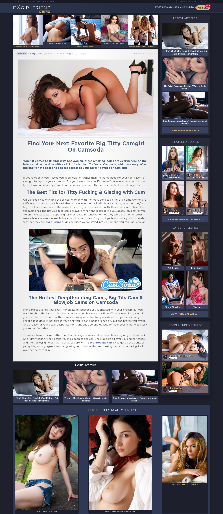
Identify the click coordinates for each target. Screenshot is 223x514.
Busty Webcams (201, 1)
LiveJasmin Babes (36, 1)
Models (186, 8)
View (185, 131)
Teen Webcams (183, 1)
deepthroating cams (101, 342)
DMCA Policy (179, 511)
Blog (172, 8)
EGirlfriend (37, 9)
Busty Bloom (54, 1)
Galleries (155, 8)
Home (139, 8)
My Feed (203, 8)
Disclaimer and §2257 (199, 511)
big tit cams (53, 221)
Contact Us (180, 503)
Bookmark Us (180, 495)
